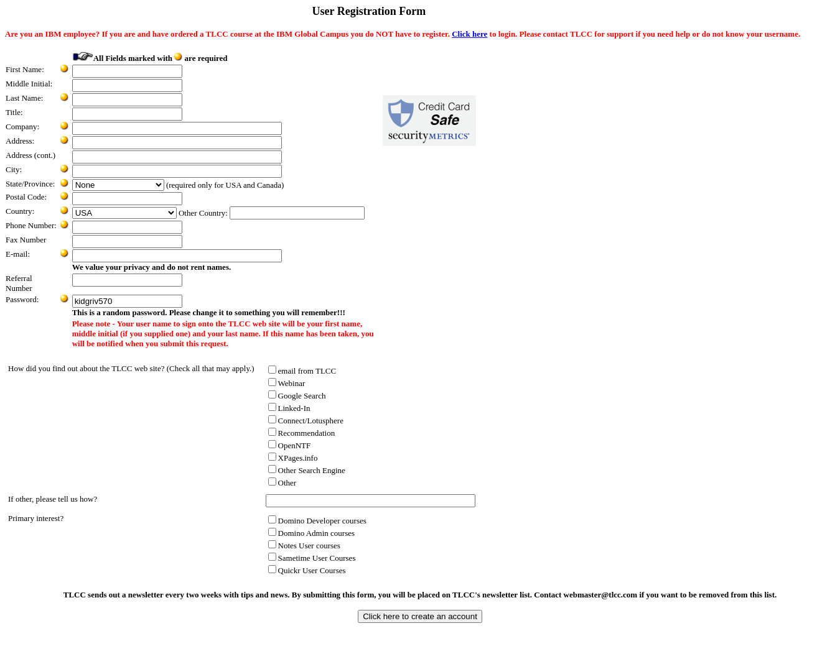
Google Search (297, 395)
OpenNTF (289, 445)
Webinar (287, 383)
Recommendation (301, 433)
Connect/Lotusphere (305, 420)
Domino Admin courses (311, 533)
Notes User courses (304, 545)
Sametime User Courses (312, 558)
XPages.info (293, 458)
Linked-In (289, 408)
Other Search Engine (306, 470)
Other (282, 482)
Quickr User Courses (307, 570)
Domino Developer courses (317, 520)
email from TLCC (302, 370)
